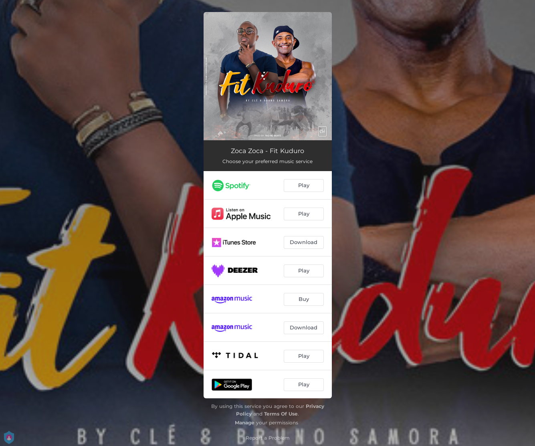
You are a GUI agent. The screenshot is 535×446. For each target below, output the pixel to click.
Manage (244, 423)
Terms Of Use (281, 414)
